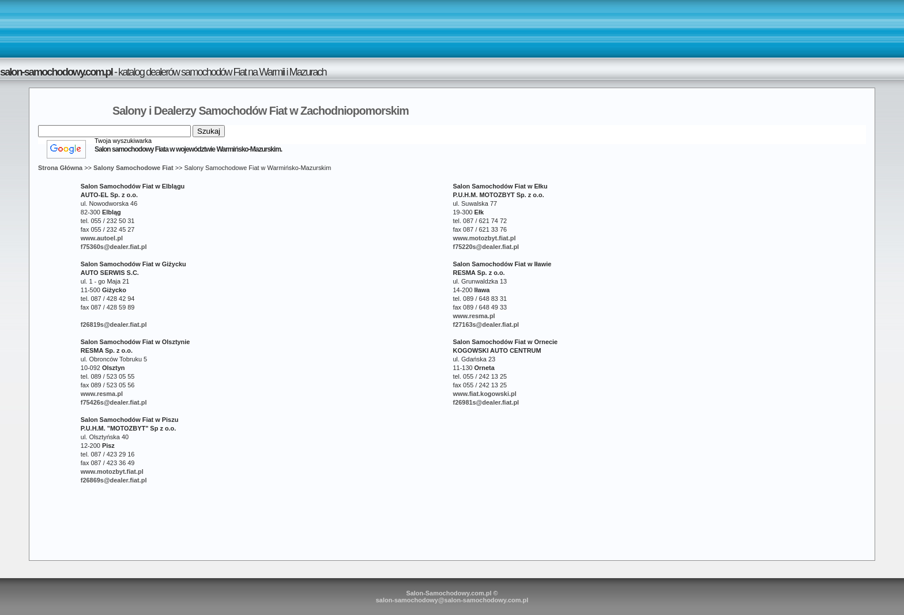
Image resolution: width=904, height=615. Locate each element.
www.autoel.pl (102, 238)
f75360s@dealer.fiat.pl (114, 246)
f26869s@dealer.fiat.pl (114, 480)
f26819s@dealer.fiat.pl (114, 324)
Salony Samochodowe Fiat (133, 167)
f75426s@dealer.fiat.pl (114, 402)
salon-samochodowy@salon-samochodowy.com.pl (452, 600)
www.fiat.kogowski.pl (484, 393)
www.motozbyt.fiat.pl (484, 238)
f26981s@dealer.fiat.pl (486, 402)
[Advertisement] (452, 28)
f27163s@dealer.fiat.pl (486, 324)
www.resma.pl (474, 315)
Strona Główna (60, 167)
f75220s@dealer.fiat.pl (486, 246)
